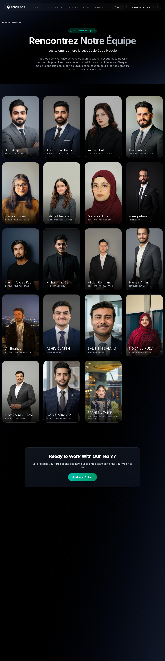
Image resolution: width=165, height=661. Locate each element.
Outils (86, 7)
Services (39, 7)
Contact (98, 7)
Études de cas (56, 7)
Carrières (73, 7)
